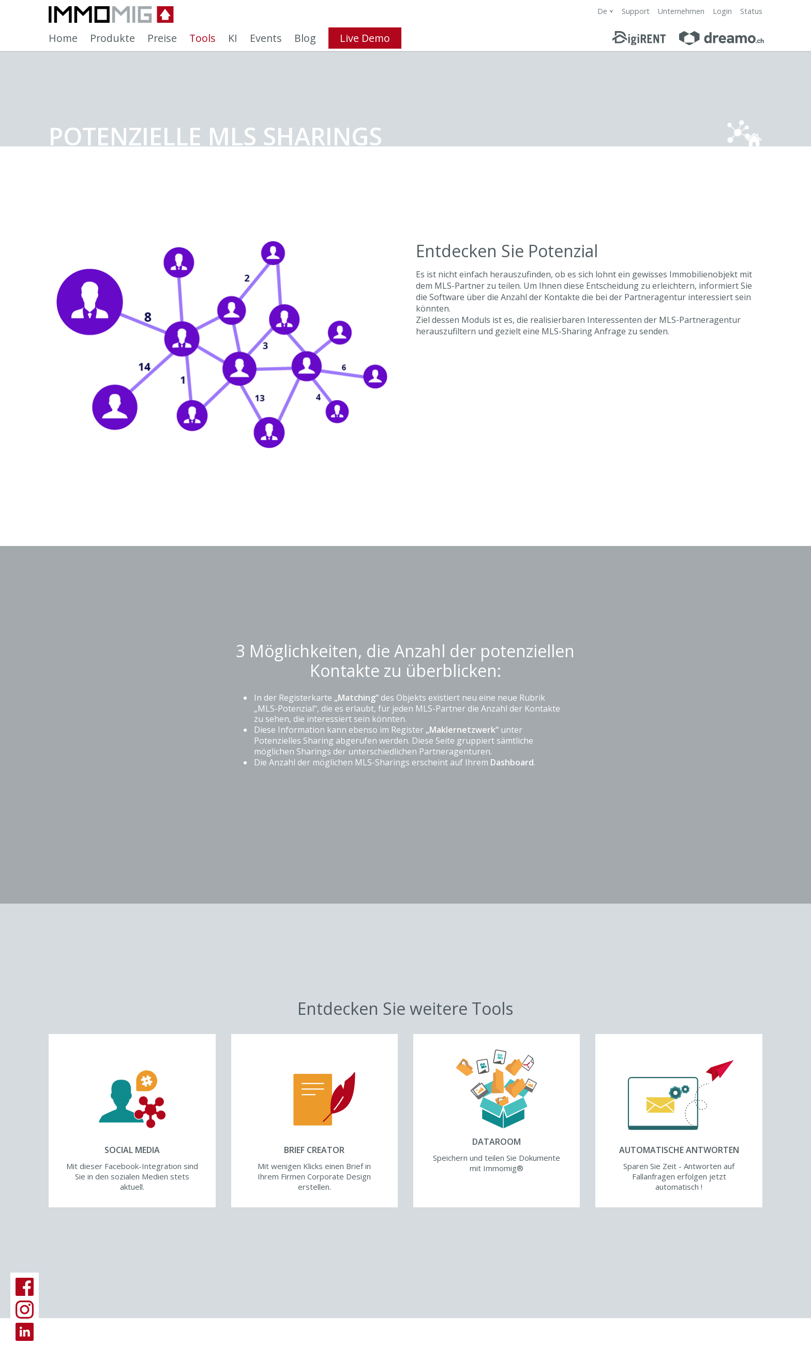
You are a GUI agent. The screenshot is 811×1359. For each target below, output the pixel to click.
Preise (162, 38)
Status (751, 11)
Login (722, 11)
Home (63, 38)
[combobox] (605, 11)
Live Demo (365, 38)
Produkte (112, 38)
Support (636, 11)
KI (232, 38)
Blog (305, 38)
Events (266, 38)
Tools (202, 38)
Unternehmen (681, 11)
